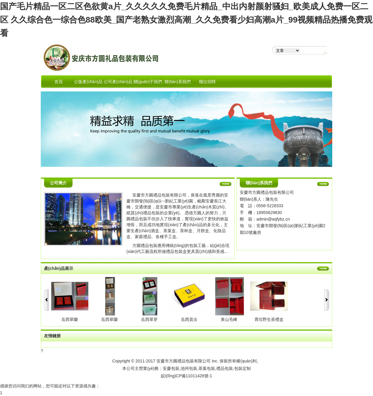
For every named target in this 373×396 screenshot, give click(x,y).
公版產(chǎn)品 (88, 81)
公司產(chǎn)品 (118, 81)
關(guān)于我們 (148, 81)
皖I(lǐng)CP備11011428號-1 (186, 375)
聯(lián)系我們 (177, 81)
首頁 (58, 81)
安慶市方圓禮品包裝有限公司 (183, 361)
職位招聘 (207, 81)
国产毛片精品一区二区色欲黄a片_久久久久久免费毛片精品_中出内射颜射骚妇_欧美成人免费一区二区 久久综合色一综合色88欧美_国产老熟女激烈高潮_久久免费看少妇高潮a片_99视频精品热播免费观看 (186, 20)
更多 (225, 184)
